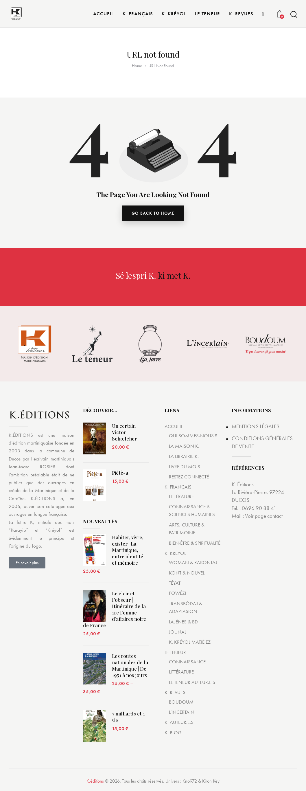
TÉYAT (174, 583)
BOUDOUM (181, 702)
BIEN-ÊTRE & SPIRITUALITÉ (194, 543)
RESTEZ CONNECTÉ (189, 477)
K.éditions (95, 781)
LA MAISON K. (184, 446)
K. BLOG (173, 732)
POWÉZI (177, 593)
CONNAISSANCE (187, 661)
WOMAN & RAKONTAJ (193, 562)
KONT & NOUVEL (186, 573)
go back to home (153, 213)
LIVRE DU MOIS (184, 466)
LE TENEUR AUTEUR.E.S (192, 682)
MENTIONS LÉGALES (255, 426)
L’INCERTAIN (181, 712)
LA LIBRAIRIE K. (184, 456)
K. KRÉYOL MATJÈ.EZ (190, 642)
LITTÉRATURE (181, 496)
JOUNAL (177, 632)
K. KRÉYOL (175, 553)
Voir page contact (264, 516)
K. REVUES (175, 692)
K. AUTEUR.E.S (179, 722)
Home (137, 66)
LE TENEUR (175, 652)
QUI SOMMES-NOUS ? (193, 435)
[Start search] (294, 14)
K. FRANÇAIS (178, 487)
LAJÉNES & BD (183, 622)
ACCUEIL (174, 426)
